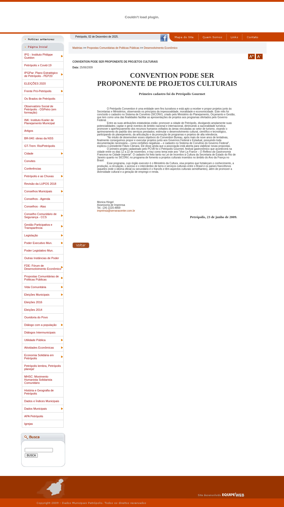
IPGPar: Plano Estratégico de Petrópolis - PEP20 (41, 74)
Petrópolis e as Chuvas (39, 176)
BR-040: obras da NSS (38, 138)
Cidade (28, 153)
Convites (29, 161)
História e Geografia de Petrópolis (39, 392)
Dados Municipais (35, 408)
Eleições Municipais (37, 294)
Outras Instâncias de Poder (41, 258)
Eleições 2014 (33, 309)
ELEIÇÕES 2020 (35, 83)
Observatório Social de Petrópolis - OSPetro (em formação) (40, 109)
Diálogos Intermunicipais (39, 332)
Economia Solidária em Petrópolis (39, 357)
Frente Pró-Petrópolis (38, 91)
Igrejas (28, 423)
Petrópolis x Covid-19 (38, 65)
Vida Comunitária (35, 287)
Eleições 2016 (33, 302)
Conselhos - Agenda (37, 198)
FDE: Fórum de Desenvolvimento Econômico (42, 267)
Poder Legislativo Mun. (38, 250)
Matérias (77, 47)
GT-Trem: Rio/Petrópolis (39, 145)
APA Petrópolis (33, 416)
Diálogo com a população (40, 324)
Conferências (32, 168)
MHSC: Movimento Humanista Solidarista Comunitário (38, 379)
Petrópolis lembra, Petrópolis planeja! (42, 367)
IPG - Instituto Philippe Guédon (38, 56)
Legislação (31, 235)
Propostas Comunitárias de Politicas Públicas (41, 278)
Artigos (28, 130)
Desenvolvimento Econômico (160, 47)
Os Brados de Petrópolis (39, 98)
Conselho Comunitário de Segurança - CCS (40, 215)
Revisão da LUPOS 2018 (40, 183)
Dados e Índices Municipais (41, 401)
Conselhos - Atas (35, 206)
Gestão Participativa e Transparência (38, 226)
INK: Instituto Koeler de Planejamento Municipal (39, 121)
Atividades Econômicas (39, 347)
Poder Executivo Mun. (38, 242)
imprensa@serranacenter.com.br (116, 210)
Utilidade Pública (35, 340)
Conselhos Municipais (38, 191)
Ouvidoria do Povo (36, 317)
